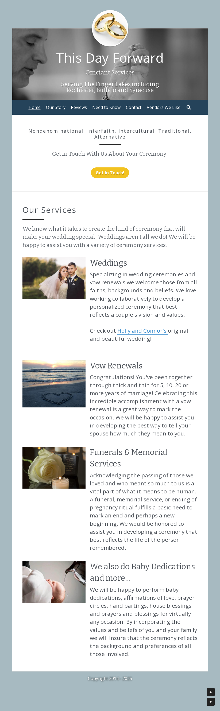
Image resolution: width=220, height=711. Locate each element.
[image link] (54, 278)
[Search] (189, 107)
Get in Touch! (110, 173)
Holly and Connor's (142, 330)
